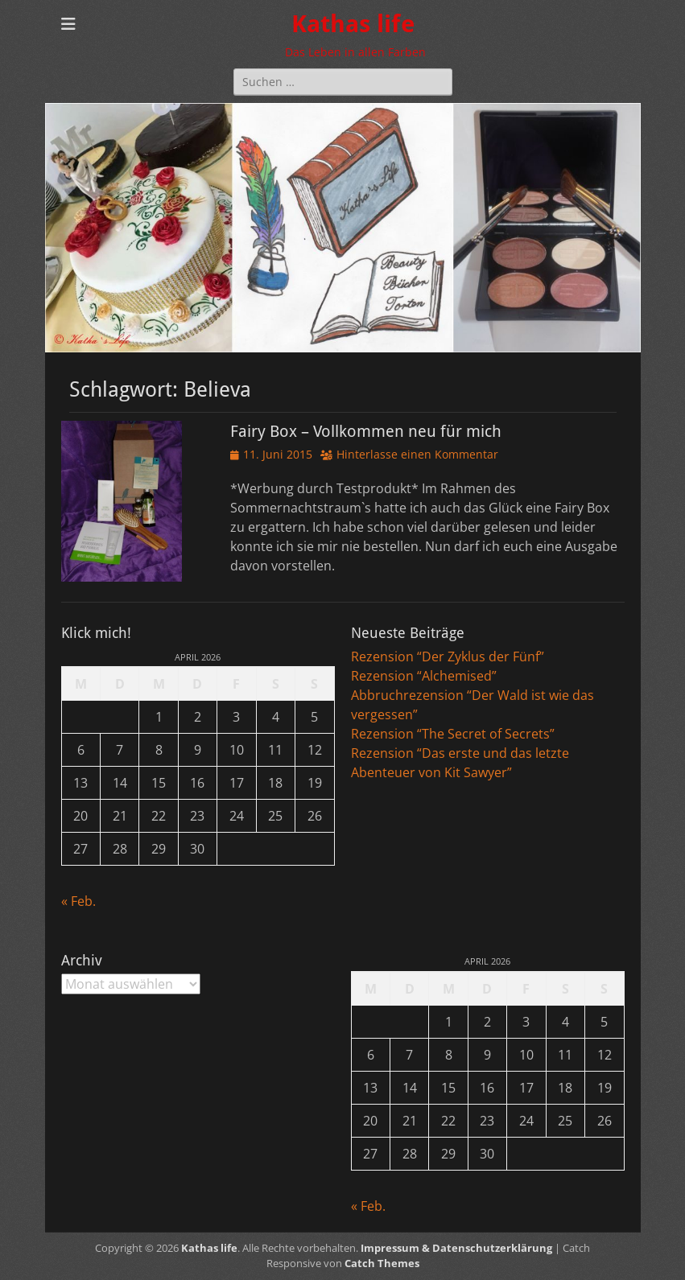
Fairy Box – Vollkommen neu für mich (365, 431)
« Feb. (78, 901)
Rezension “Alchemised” (424, 676)
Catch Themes (382, 1263)
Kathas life (353, 24)
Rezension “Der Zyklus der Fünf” (447, 656)
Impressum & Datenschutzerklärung (456, 1248)
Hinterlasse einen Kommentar (417, 454)
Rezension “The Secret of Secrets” (453, 734)
